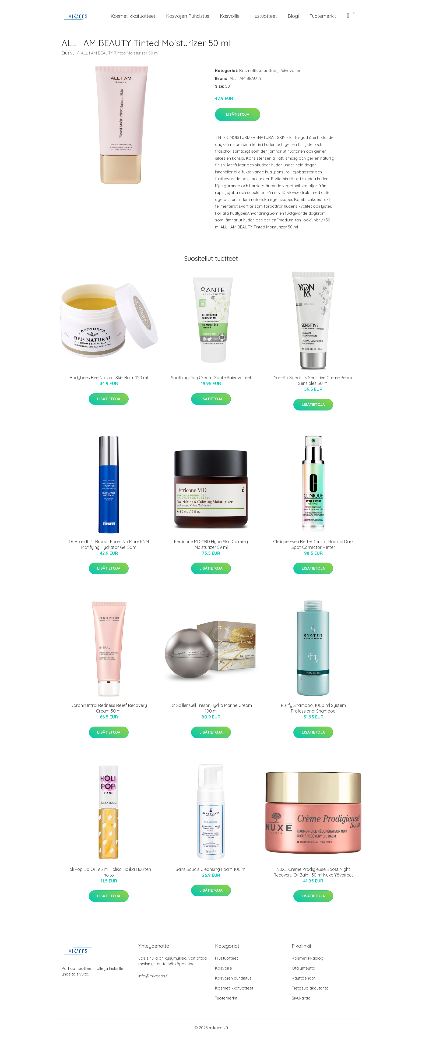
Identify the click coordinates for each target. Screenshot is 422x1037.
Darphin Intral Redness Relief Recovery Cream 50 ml (109, 708)
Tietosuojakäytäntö (310, 988)
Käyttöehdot (303, 978)
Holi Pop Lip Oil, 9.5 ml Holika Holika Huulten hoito (108, 872)
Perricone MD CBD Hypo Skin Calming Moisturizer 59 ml (211, 544)
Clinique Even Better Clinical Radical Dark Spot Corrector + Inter (313, 544)
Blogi (293, 16)
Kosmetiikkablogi (308, 958)
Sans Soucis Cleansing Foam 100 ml (211, 869)
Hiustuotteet (263, 16)
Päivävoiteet (291, 70)
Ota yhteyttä (303, 968)
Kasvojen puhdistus (187, 16)
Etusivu (68, 53)
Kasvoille (230, 16)
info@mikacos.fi (153, 975)
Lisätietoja (237, 114)
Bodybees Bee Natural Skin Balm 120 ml (109, 377)
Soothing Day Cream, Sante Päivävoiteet (211, 377)
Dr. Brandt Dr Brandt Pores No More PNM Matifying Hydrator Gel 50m (109, 544)
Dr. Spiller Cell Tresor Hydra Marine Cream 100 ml (211, 708)
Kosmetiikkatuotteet (133, 16)
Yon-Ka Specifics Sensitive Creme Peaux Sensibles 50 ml (313, 380)
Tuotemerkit (323, 16)
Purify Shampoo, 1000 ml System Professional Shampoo (313, 708)
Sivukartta (301, 998)
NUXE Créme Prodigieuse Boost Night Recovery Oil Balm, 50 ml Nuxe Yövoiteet (313, 872)
